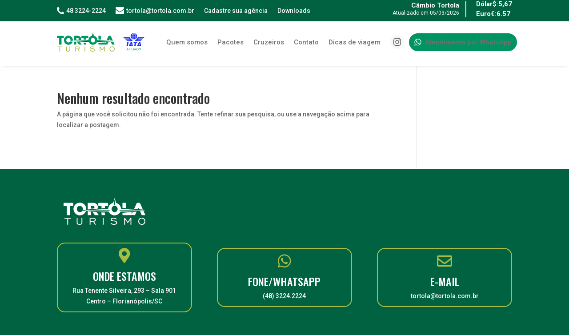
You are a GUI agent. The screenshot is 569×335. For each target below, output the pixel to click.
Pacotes (230, 42)
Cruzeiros (268, 42)
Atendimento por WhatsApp (463, 42)
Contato (306, 42)
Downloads (293, 10)
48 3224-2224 (81, 10)
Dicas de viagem (355, 42)
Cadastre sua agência (236, 10)
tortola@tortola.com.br (155, 10)
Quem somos (187, 42)
